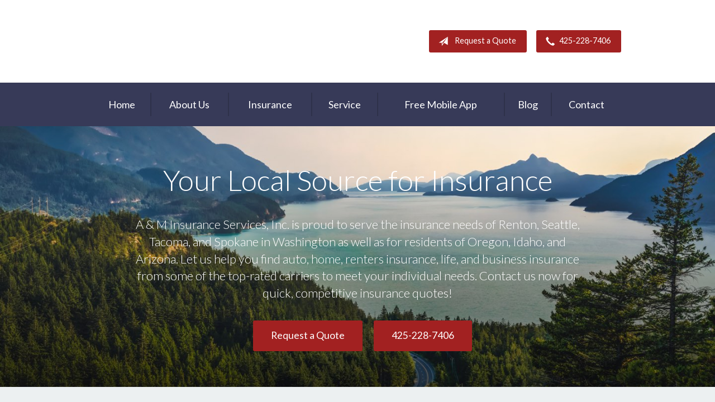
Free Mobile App (440, 104)
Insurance (270, 104)
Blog (528, 104)
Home (121, 104)
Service (344, 104)
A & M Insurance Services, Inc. (163, 41)
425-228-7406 (576, 41)
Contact (586, 104)
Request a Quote (475, 41)
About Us (189, 104)
